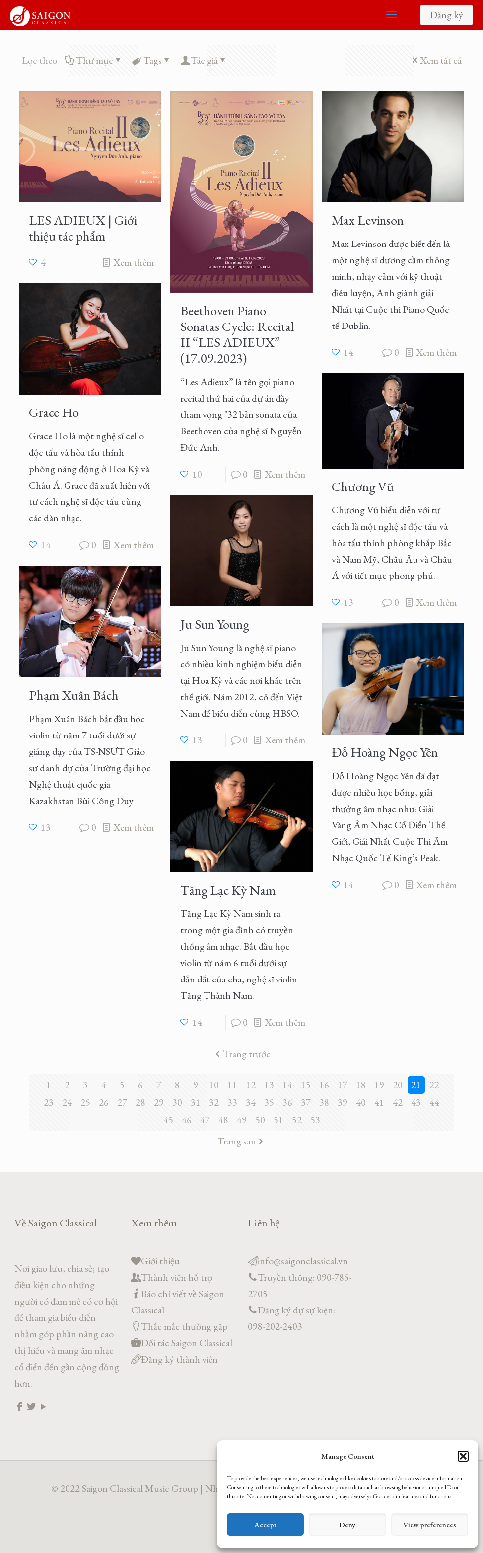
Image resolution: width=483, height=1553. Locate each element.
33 (232, 1102)
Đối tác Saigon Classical (186, 1342)
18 (361, 1084)
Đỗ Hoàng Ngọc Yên (385, 752)
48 (223, 1119)
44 (434, 1102)
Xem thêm (133, 262)
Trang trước (242, 1053)
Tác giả (204, 60)
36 (287, 1102)
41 (379, 1102)
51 (278, 1119)
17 (342, 1084)
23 (49, 1102)
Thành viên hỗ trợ (176, 1277)
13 (269, 1084)
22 (434, 1084)
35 (269, 1102)
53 (315, 1119)
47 (205, 1119)
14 (287, 1084)
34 (251, 1102)
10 (214, 1084)
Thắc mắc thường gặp (184, 1326)
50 (260, 1119)
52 (297, 1119)
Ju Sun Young (214, 624)
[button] (463, 1456)
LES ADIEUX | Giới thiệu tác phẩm (83, 228)
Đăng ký (446, 14)
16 (324, 1084)
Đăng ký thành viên (179, 1359)
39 (342, 1102)
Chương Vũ (363, 486)
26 (104, 1102)
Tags (152, 60)
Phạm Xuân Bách (74, 695)
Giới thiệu (160, 1260)
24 (67, 1102)
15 (306, 1084)
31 (196, 1102)
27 (122, 1102)
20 (398, 1084)
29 (159, 1102)
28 (140, 1102)
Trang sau (241, 1141)
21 (416, 1084)
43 (416, 1102)
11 (232, 1084)
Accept (265, 1524)
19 (379, 1084)
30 (177, 1102)
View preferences (429, 1524)
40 (361, 1102)
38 (324, 1102)
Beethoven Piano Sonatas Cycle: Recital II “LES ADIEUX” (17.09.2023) (237, 334)
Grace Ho (54, 412)
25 (85, 1102)
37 (306, 1102)
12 (251, 1084)
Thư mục (94, 60)
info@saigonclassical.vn (303, 1260)
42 (398, 1102)
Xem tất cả (436, 60)
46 (187, 1119)
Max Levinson (368, 220)
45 (168, 1119)
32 (214, 1102)
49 (242, 1119)
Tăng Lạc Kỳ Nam (228, 890)
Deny (347, 1524)
